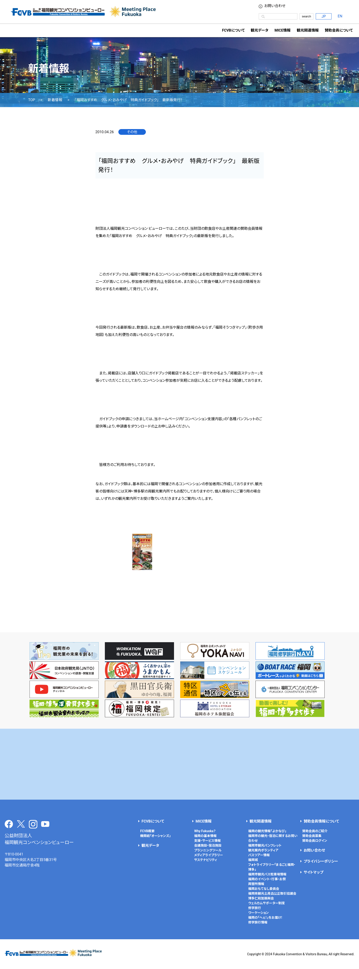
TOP (31, 100)
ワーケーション (258, 913)
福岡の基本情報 (205, 836)
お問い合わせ (275, 6)
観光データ (259, 30)
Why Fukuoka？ (205, 831)
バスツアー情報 (259, 855)
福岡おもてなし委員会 (263, 889)
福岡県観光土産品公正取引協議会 (272, 893)
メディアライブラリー (208, 855)
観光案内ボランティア (263, 850)
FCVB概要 (147, 831)
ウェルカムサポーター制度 (266, 903)
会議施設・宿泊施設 (207, 845)
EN (340, 16)
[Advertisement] (179, 764)
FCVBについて (152, 821)
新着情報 (55, 100)
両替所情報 (256, 884)
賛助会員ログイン (314, 840)
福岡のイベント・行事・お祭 (267, 879)
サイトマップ (313, 872)
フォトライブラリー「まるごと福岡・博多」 (271, 867)
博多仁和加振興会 (261, 898)
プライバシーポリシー (321, 861)
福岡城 (253, 860)
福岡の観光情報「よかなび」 (267, 831)
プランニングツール (208, 850)
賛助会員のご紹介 (314, 831)
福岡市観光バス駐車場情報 (267, 874)
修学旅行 (254, 908)
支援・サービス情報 (207, 840)
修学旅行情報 (257, 922)
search (306, 16)
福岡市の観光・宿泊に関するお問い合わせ (272, 838)
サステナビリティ (205, 860)
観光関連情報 (261, 821)
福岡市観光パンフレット (265, 845)
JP (323, 16)
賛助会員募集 (311, 836)
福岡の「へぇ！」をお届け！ (265, 917)
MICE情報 (283, 30)
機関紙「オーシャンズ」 (155, 836)
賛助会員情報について (321, 821)
